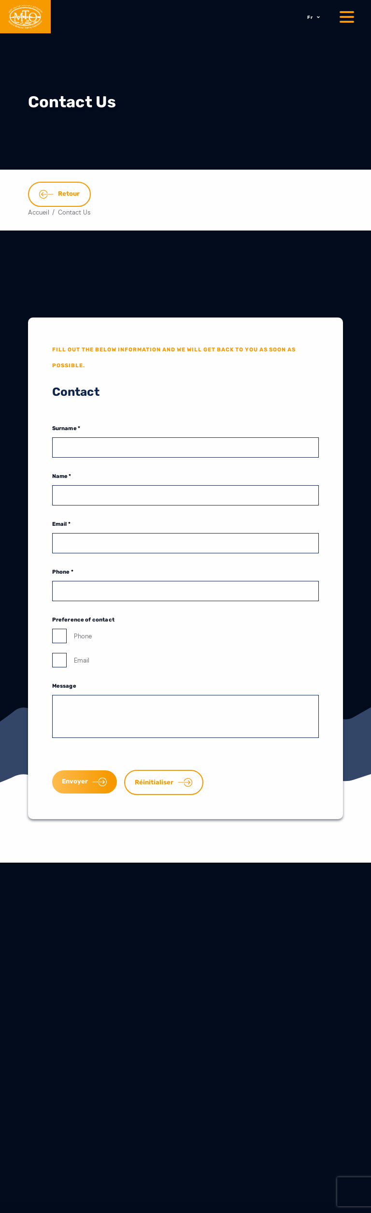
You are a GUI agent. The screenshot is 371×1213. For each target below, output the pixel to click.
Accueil (38, 212)
